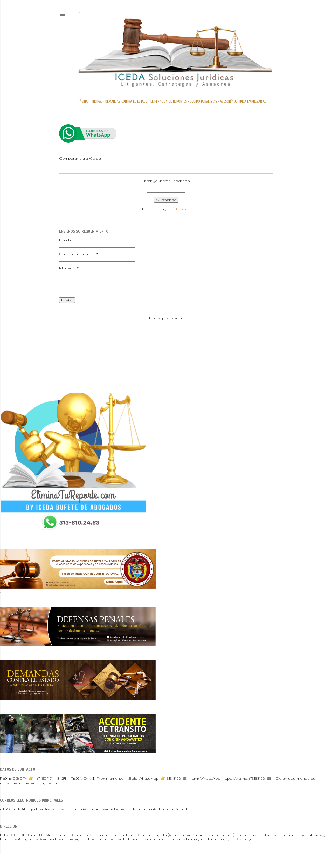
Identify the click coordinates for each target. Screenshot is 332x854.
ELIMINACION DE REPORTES (168, 101)
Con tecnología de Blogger (166, 353)
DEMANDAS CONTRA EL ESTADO (126, 101)
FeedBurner (178, 209)
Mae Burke (182, 364)
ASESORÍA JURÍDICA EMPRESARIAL (243, 101)
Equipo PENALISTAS (203, 101)
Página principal (90, 101)
